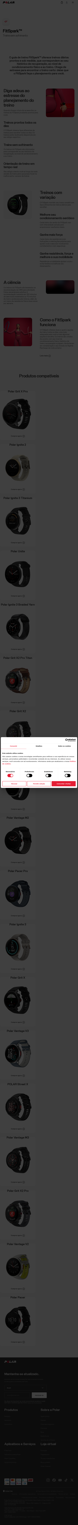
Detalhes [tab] (39, 746)
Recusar (14, 783)
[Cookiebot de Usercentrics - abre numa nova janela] (67, 740)
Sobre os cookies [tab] (64, 746)
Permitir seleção (39, 783)
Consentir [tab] (13, 746)
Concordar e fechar (64, 783)
